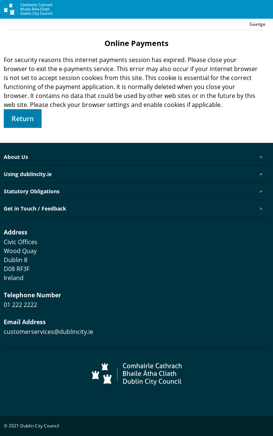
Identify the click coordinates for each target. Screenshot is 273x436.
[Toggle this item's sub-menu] (260, 156)
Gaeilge (257, 24)
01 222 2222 (20, 305)
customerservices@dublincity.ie (48, 332)
